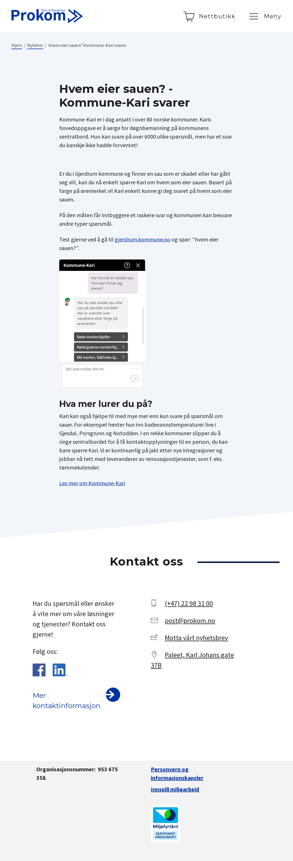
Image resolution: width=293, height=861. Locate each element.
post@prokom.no (190, 620)
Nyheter (35, 45)
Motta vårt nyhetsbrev (196, 637)
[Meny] (265, 16)
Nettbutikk (217, 16)
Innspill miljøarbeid (175, 789)
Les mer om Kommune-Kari (92, 483)
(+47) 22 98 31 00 (189, 603)
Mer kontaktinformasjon (66, 700)
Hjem (16, 45)
